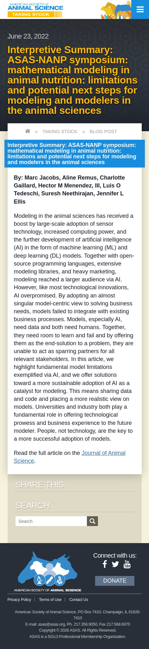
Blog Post (103, 131)
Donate (114, 581)
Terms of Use (50, 599)
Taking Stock (59, 131)
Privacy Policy (19, 599)
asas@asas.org (51, 624)
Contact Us (78, 599)
